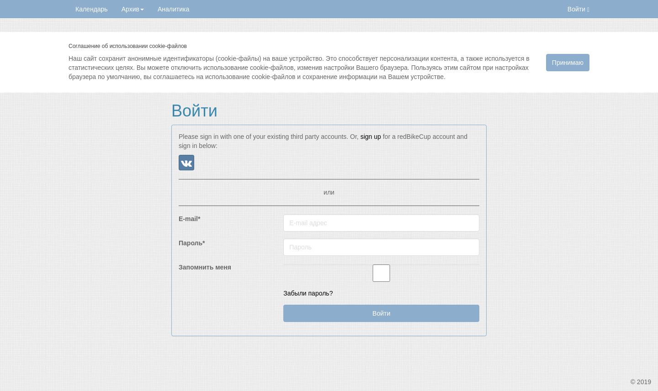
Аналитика (173, 9)
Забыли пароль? (308, 293)
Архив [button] (133, 9)
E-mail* (189, 218)
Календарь (91, 9)
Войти (578, 9)
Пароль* (192, 243)
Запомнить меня (205, 267)
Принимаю (568, 62)
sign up (371, 136)
